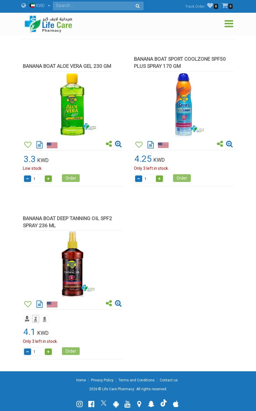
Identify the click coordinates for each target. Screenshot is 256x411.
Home (81, 380)
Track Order (194, 6)
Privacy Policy (102, 380)
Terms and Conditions (137, 380)
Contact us (169, 380)
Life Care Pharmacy (118, 389)
